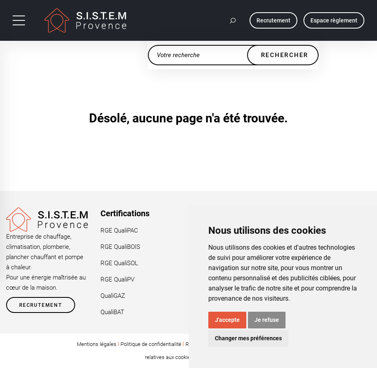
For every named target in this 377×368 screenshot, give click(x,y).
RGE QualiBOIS (120, 247)
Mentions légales (96, 344)
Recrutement (40, 305)
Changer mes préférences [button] (248, 338)
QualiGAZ (112, 295)
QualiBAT (112, 312)
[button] (233, 20)
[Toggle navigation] (19, 20)
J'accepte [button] (227, 320)
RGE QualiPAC (119, 230)
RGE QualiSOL (119, 263)
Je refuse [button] (266, 320)
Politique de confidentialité (150, 344)
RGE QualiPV (117, 279)
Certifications (124, 213)
